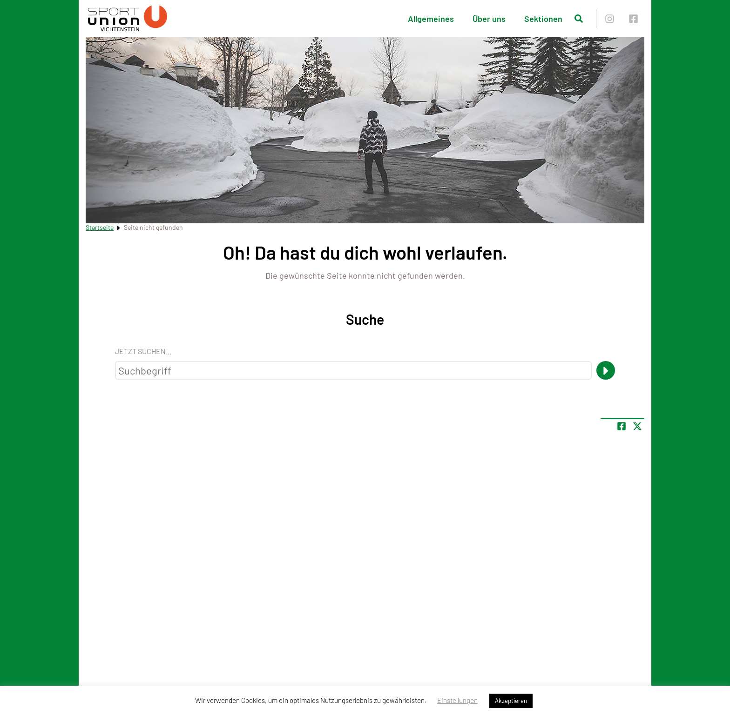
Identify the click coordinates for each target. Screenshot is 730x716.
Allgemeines (431, 18)
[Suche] (605, 370)
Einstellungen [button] (457, 700)
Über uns (489, 18)
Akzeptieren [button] (511, 700)
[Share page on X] (637, 426)
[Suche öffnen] (578, 18)
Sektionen (543, 18)
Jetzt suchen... (143, 351)
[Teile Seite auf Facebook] (622, 426)
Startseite (100, 227)
